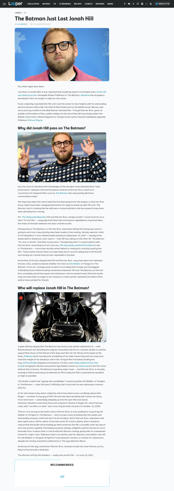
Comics (89, 4)
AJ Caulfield (22, 24)
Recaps (78, 4)
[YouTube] (129, 4)
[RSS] (151, 4)
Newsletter (163, 4)
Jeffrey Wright (30, 362)
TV (54, 4)
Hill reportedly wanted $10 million (76, 245)
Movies (46, 4)
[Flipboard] (142, 4)
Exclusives (33, 4)
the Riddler (74, 263)
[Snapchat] (146, 4)
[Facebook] (124, 4)
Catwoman (83, 366)
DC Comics (101, 340)
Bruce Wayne (35, 120)
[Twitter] (133, 4)
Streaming (65, 4)
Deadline (85, 95)
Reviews (100, 4)
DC (25, 13)
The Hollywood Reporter (34, 217)
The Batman (61, 193)
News (110, 4)
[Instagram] (138, 4)
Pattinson (28, 356)
